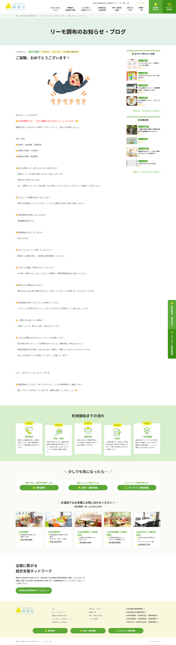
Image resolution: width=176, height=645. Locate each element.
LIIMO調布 (23, 531)
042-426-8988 (26, 539)
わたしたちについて (55, 9)
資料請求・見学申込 (171, 314)
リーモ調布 (34, 52)
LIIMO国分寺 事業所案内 (136, 612)
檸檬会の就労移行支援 (70, 9)
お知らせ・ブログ (59, 16)
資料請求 (50, 630)
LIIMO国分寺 (54, 531)
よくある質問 (140, 3)
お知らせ (46, 52)
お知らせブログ (130, 9)
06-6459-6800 (114, 542)
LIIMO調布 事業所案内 (135, 609)
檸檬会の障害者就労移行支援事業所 (111, 3)
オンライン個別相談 (125, 630)
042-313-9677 (56, 541)
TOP (53, 609)
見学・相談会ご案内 (117, 9)
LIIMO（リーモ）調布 (46, 16)
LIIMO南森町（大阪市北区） (87, 533)
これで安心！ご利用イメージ (86, 9)
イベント (57, 52)
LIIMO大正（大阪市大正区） (146, 533)
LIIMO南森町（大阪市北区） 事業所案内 (142, 615)
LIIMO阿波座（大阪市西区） (117, 533)
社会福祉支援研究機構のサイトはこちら (33, 590)
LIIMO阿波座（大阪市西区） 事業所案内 (142, 618)
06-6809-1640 (85, 542)
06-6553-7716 (144, 544)
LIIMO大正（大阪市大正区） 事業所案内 (142, 622)
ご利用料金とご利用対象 (102, 9)
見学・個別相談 (88, 630)
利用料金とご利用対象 (59, 622)
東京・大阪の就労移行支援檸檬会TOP (26, 16)
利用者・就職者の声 (72, 52)
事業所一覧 (141, 9)
